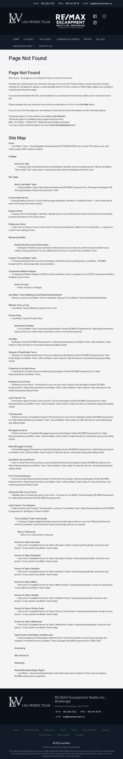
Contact (105, 730)
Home (16, 39)
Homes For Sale (32, 730)
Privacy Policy (45, 735)
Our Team (46, 40)
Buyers (88, 39)
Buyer (63, 730)
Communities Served (68, 39)
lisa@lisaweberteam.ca (101, 3)
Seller (74, 730)
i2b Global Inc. (59, 116)
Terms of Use (63, 735)
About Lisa (50, 730)
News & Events (89, 730)
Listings (30, 40)
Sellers (100, 39)
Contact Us (45, 46)
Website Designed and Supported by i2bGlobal (61, 747)
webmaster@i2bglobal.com (62, 125)
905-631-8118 (72, 3)
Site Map (84, 104)
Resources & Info (24, 47)
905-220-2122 (47, 3)
